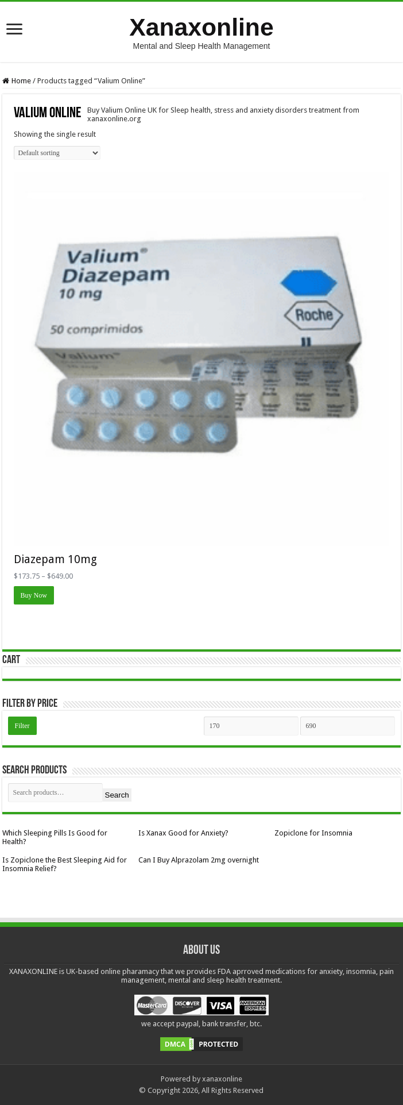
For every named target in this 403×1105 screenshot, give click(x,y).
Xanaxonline (201, 27)
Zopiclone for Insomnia (313, 833)
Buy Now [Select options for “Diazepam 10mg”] (34, 595)
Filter (22, 726)
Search (117, 795)
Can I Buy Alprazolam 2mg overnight (198, 860)
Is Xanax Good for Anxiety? (183, 833)
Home (21, 80)
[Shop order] (57, 153)
